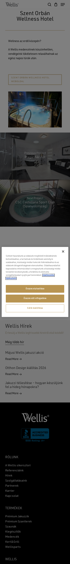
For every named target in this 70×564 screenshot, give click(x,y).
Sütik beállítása (35, 308)
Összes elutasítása (35, 288)
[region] (35, 282)
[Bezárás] (63, 251)
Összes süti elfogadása (35, 298)
